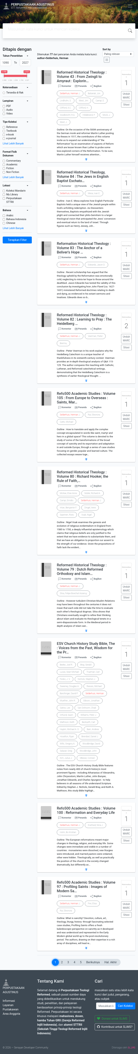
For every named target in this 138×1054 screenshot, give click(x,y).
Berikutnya (93, 962)
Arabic (9, 215)
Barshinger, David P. (69, 693)
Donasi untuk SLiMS (112, 1018)
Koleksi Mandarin (16, 190)
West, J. (63, 122)
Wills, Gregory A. (67, 743)
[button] (86, 159)
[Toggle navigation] (130, 6)
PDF (8, 106)
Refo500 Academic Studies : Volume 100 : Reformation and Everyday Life (86, 810)
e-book (10, 134)
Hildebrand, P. (89, 115)
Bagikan (96, 86)
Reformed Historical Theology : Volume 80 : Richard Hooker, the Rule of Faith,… (82, 476)
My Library (12, 194)
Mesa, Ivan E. (94, 193)
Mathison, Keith (67, 722)
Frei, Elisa (92, 903)
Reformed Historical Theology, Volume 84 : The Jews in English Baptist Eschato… (83, 176)
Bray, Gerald (85, 665)
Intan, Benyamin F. (68, 507)
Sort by (106, 49)
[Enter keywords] (106, 1006)
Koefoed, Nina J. (95, 825)
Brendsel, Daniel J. (90, 736)
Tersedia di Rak (14, 92)
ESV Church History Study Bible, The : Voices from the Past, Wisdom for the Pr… (86, 647)
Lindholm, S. (65, 100)
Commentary (13, 160)
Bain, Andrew (93, 729)
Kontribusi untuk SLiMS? (114, 1027)
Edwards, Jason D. (96, 265)
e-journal (11, 138)
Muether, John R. (68, 700)
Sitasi (126, 104)
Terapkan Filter (17, 240)
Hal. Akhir (110, 962)
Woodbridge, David (91, 743)
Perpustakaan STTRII (14, 200)
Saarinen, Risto (67, 515)
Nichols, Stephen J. (87, 679)
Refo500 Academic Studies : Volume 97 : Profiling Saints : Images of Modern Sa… (86, 886)
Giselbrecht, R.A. (67, 115)
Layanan (8, 1005)
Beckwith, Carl (88, 722)
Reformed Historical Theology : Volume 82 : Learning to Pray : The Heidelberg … (84, 319)
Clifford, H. (84, 108)
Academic (11, 164)
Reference (12, 127)
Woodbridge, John (88, 751)
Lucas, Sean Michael (69, 672)
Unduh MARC (126, 95)
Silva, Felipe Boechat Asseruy (73, 593)
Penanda (82, 86)
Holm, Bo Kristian (68, 832)
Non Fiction (12, 172)
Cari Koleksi (125, 1006)
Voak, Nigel (86, 515)
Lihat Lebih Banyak (13, 143)
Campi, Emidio (66, 500)
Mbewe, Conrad (87, 758)
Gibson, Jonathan (91, 700)
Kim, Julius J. (66, 758)
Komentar (64, 86)
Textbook (11, 130)
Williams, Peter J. (88, 715)
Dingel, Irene (90, 507)
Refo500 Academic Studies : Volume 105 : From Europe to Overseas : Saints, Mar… (86, 397)
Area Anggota (11, 1013)
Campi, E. (100, 100)
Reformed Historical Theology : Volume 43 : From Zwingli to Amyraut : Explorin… (82, 76)
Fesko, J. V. (65, 679)
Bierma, (63, 343)
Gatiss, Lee (65, 708)
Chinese (10, 223)
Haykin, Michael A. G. (69, 729)
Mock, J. (106, 115)
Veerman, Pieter (95, 336)
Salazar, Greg (66, 751)
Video (9, 113)
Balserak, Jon (94, 93)
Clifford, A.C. (65, 108)
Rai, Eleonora (94, 414)
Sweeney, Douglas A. (69, 686)
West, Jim (83, 100)
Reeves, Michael (94, 686)
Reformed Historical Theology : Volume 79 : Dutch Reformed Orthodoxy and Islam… (82, 569)
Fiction (10, 168)
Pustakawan (10, 1009)
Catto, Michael (66, 422)
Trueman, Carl (93, 672)
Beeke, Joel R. (66, 665)
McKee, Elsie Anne (68, 493)
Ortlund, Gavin (66, 715)
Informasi (9, 1001)
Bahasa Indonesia (16, 219)
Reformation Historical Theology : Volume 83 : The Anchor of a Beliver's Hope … (84, 247)
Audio (9, 109)
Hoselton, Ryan (67, 736)
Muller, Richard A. (92, 493)
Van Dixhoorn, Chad (87, 708)
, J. (70, 93)
